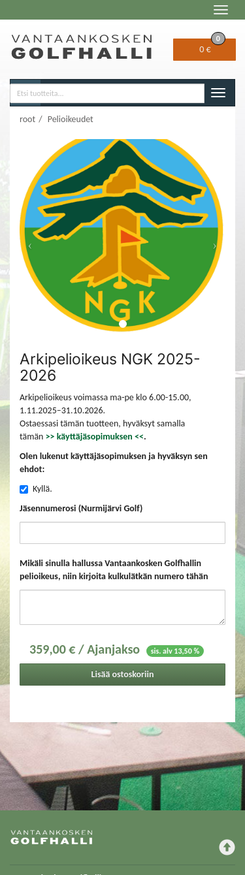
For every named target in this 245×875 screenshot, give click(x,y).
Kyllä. (42, 488)
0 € (212, 47)
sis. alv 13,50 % (175, 651)
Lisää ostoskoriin (122, 674)
